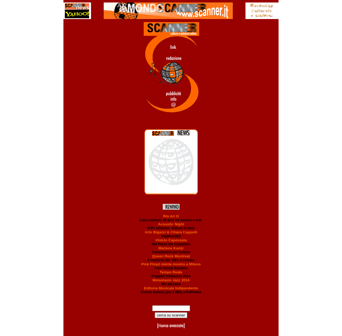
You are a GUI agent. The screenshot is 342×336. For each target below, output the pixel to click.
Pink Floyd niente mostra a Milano (171, 264)
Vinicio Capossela (171, 240)
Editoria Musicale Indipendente (171, 288)
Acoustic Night (171, 224)
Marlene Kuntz (170, 248)
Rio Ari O (171, 216)
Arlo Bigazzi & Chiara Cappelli (171, 232)
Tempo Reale (171, 272)
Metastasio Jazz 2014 (171, 280)
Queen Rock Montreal (171, 256)
